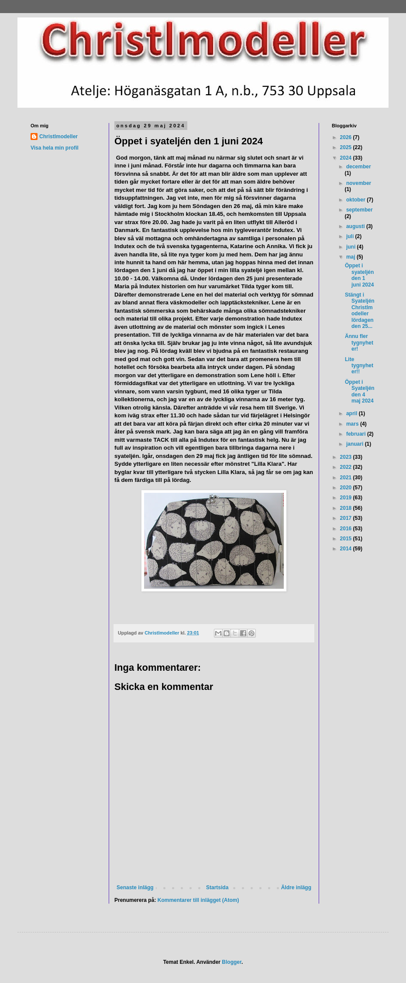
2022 (346, 467)
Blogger (231, 962)
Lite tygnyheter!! (359, 365)
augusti (356, 226)
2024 (346, 158)
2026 (346, 137)
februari (356, 434)
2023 (346, 457)
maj (351, 257)
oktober (356, 200)
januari (355, 444)
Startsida (217, 887)
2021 (346, 477)
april (352, 413)
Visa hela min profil (55, 148)
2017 (346, 518)
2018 (346, 508)
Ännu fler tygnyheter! (359, 342)
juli (350, 236)
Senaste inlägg (135, 887)
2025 (346, 147)
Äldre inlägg (296, 887)
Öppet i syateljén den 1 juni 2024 (359, 275)
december (358, 167)
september (359, 210)
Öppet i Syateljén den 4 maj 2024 (360, 391)
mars (353, 424)
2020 (346, 488)
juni (351, 247)
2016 (346, 529)
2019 (346, 498)
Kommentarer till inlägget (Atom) (198, 900)
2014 (346, 549)
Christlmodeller (58, 136)
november (358, 183)
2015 (346, 539)
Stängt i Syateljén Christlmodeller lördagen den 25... (360, 310)
